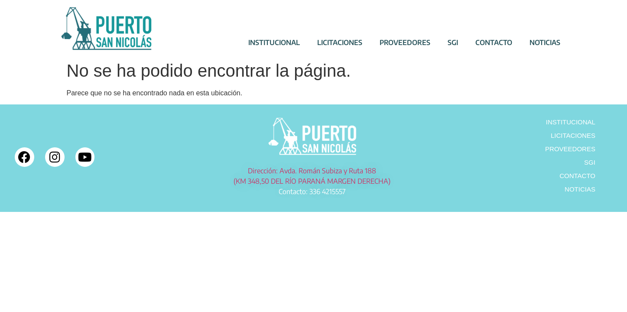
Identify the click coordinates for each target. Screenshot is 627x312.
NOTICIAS (545, 42)
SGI (453, 42)
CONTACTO (493, 42)
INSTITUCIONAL (274, 42)
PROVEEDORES (405, 42)
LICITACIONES (339, 42)
